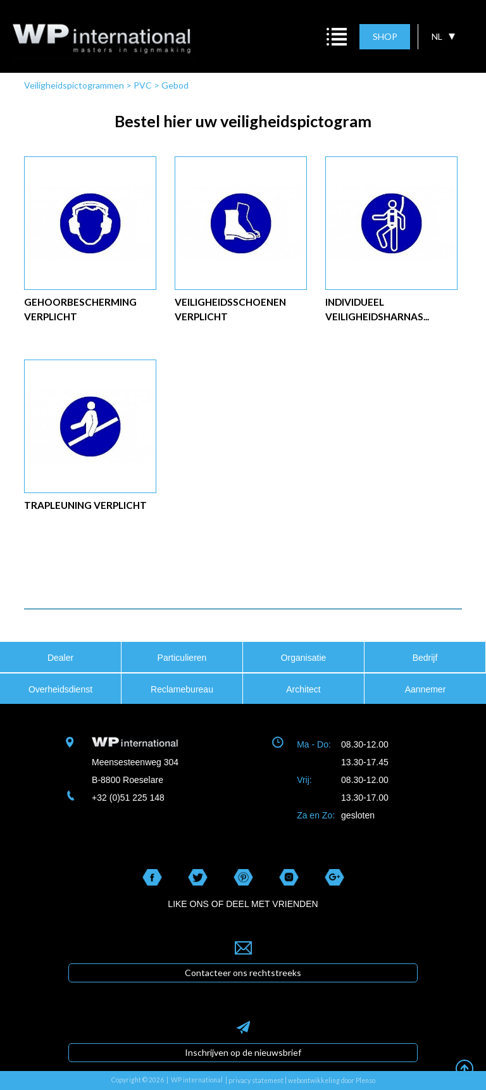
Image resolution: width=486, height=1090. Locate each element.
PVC (143, 85)
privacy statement (256, 1080)
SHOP (385, 36)
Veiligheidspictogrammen (74, 85)
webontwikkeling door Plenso (331, 1080)
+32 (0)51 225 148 (128, 797)
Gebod (175, 85)
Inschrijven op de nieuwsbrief (243, 1052)
